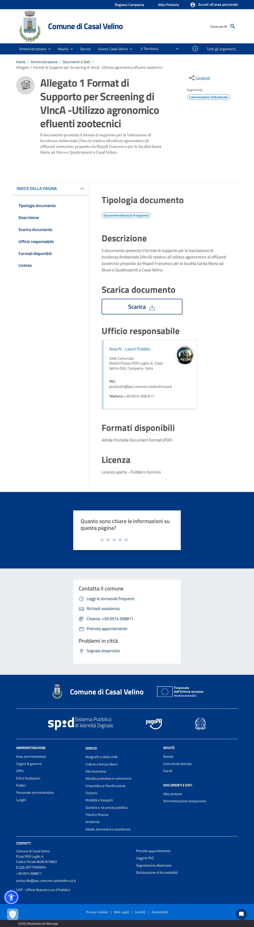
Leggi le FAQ (145, 858)
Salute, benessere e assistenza (107, 829)
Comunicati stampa (177, 763)
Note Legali (121, 911)
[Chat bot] (241, 914)
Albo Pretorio (168, 4)
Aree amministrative (31, 756)
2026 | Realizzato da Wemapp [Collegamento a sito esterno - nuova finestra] (38, 923)
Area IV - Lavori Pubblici (130, 349)
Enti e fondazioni (28, 778)
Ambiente (92, 821)
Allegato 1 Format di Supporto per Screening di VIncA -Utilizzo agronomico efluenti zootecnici (89, 67)
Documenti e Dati (76, 62)
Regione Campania (129, 4)
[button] (214, 5)
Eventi (167, 770)
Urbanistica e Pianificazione (105, 785)
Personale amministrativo (35, 792)
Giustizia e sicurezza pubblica (106, 807)
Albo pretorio (172, 794)
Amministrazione (44, 62)
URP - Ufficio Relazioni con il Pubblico (43, 889)
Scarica (142, 306)
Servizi (91, 748)
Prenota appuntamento (153, 850)
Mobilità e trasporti (99, 800)
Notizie (168, 756)
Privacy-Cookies (97, 911)
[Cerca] (233, 26)
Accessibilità (159, 911)
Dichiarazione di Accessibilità (157, 872)
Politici (21, 785)
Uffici (20, 770)
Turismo (91, 793)
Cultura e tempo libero (101, 764)
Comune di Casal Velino (85, 26)
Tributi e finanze (97, 814)
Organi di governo (29, 763)
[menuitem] (147, 48)
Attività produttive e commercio (108, 778)
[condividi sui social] (199, 78)
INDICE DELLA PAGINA (38, 188)
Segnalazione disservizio (154, 865)
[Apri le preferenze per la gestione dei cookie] (12, 914)
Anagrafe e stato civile (101, 756)
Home (20, 62)
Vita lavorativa (95, 771)
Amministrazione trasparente (184, 801)
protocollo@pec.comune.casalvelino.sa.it (46, 880)
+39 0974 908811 (29, 873)
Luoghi (21, 800)
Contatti (23, 843)
